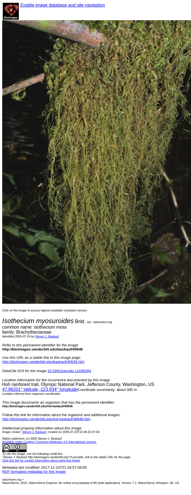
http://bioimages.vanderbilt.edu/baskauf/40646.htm (43, 362)
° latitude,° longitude (40, 389)
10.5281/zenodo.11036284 (69, 371)
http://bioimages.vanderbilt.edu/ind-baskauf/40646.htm (46, 419)
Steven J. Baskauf (47, 336)
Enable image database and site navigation (62, 5)
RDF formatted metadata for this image (34, 472)
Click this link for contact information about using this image (41, 460)
